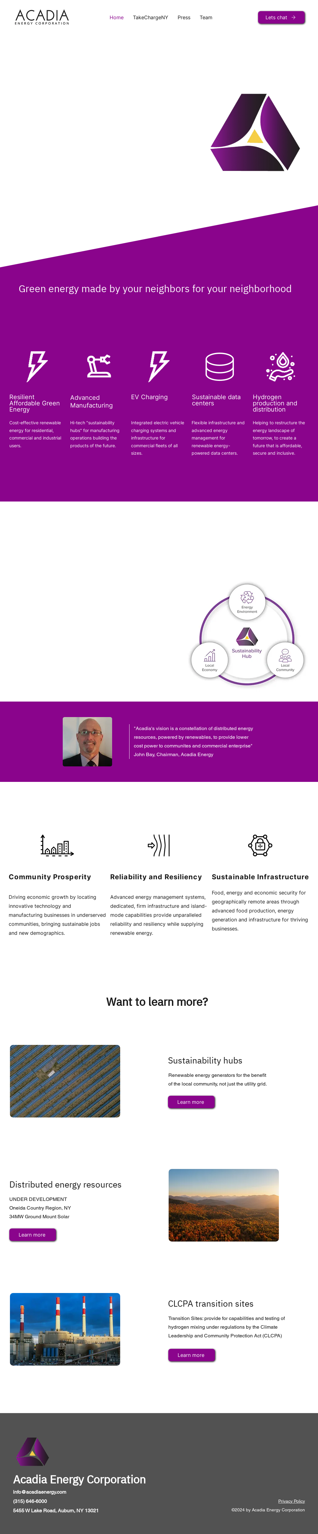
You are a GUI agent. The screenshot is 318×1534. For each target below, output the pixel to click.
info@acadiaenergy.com (39, 1492)
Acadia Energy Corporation (79, 1479)
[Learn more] (191, 1102)
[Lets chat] (281, 17)
